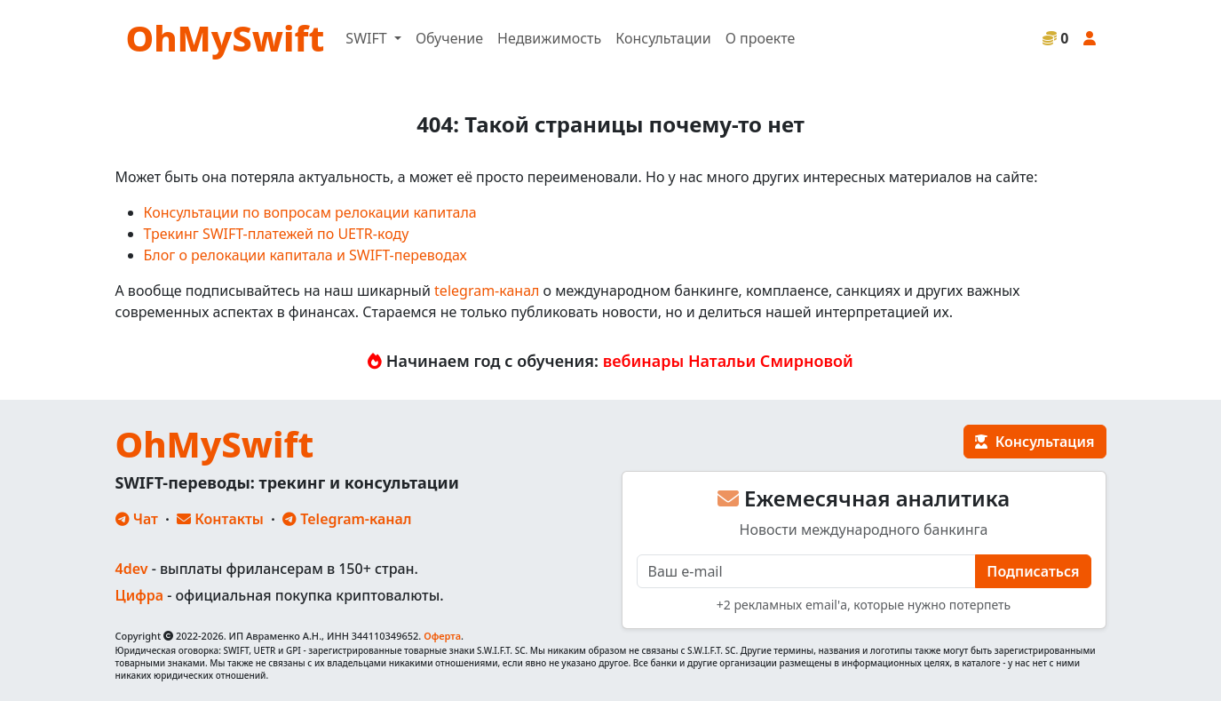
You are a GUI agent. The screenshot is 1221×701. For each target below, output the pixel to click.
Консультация (1034, 441)
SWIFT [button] (367, 38)
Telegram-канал (346, 519)
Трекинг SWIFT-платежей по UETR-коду (276, 233)
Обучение (449, 38)
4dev (131, 568)
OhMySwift (225, 37)
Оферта (442, 635)
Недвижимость (549, 38)
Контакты (220, 519)
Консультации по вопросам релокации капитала (310, 212)
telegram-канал (486, 290)
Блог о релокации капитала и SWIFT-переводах (305, 255)
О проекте (760, 38)
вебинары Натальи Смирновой (728, 360)
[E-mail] (807, 571)
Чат (136, 519)
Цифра (139, 595)
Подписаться (1033, 571)
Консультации (662, 38)
